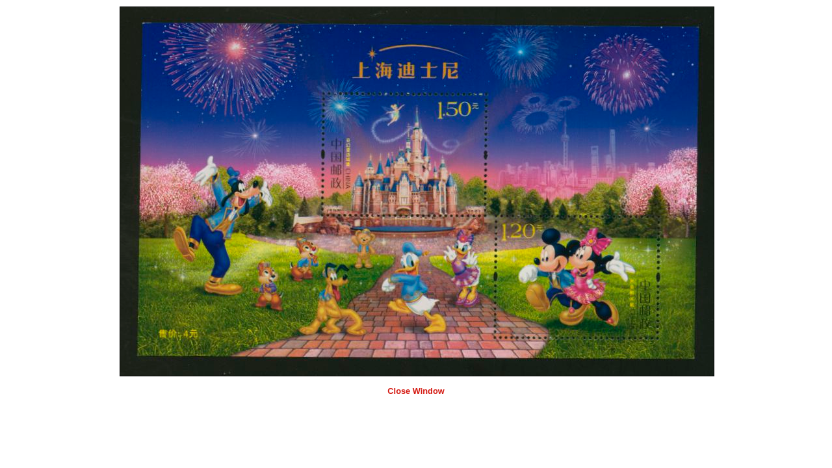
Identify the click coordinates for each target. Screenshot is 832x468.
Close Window (415, 391)
